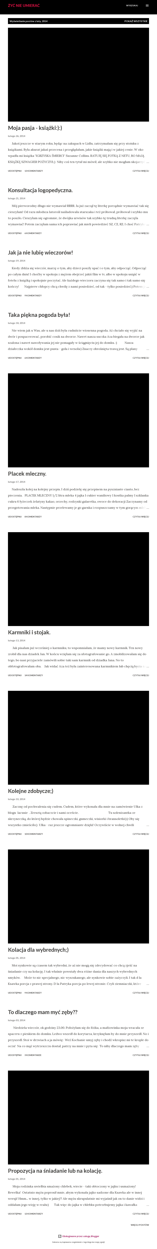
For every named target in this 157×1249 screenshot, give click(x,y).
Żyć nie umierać (24, 5)
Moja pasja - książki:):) (35, 127)
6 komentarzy (33, 233)
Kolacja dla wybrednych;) (38, 949)
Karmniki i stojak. (29, 632)
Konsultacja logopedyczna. (40, 190)
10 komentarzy (34, 834)
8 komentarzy (33, 516)
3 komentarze (33, 1055)
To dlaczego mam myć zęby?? (42, 1012)
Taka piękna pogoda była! (39, 314)
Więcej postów (140, 1225)
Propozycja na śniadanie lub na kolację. (55, 1170)
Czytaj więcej (141, 171)
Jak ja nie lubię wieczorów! (40, 252)
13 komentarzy (34, 171)
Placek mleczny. (27, 473)
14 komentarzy (34, 675)
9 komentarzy (33, 295)
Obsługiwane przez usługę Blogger (78, 1236)
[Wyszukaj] (132, 5)
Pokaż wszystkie (135, 21)
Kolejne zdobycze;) (30, 790)
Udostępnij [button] (15, 171)
